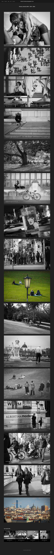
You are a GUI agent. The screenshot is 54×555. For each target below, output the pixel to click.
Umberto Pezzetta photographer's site (27, 1)
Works (2, 1)
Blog (8, 1)
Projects (5, 1)
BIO (10, 1)
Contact (13, 1)
